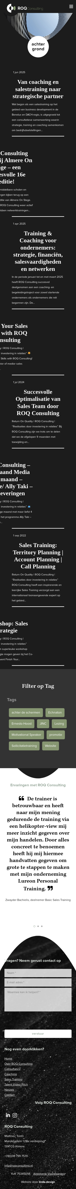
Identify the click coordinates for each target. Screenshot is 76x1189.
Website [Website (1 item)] (50, 746)
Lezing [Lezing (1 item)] (59, 723)
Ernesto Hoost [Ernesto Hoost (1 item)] (22, 723)
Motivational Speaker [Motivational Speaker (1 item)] (26, 735)
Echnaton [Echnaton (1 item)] (55, 712)
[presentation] (43, 1020)
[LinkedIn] (7, 1115)
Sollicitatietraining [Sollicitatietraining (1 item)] (24, 746)
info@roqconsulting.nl (18, 1165)
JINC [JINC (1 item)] (43, 723)
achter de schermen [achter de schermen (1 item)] (26, 712)
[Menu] (71, 6)
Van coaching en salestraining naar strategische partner (38, 89)
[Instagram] (14, 1115)
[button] (34, 926)
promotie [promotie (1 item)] (55, 735)
